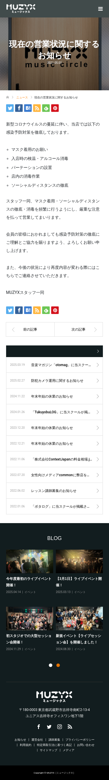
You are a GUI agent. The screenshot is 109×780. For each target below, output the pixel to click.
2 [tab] (58, 665)
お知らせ (20, 739)
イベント (30, 591)
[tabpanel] (56, 603)
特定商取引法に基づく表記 (54, 745)
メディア (68, 750)
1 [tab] (50, 665)
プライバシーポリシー (79, 739)
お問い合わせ (85, 745)
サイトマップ (48, 750)
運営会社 (37, 739)
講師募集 (54, 739)
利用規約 (25, 745)
